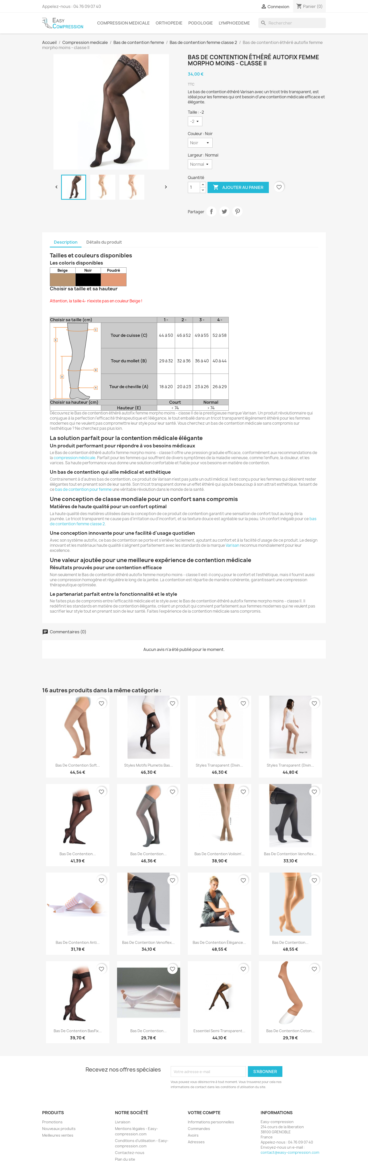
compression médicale (74, 457)
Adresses (196, 1141)
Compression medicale (123, 23)
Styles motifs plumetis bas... (148, 765)
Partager (211, 211)
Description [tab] (65, 242)
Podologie (200, 23)
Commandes (199, 1128)
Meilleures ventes (57, 1135)
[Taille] (195, 121)
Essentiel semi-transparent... (219, 1030)
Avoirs (193, 1135)
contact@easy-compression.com (290, 1152)
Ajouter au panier (238, 187)
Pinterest (237, 211)
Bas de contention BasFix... (78, 1030)
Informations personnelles (211, 1122)
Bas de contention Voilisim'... (219, 853)
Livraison (122, 1122)
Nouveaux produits (59, 1128)
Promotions (52, 1122)
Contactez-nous (129, 1152)
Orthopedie (169, 23)
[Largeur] (200, 164)
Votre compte (204, 1112)
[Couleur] (200, 143)
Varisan (232, 545)
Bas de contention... (78, 853)
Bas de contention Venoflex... (290, 853)
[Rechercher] (292, 23)
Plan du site (125, 1159)
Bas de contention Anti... (78, 942)
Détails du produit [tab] (104, 242)
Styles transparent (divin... (219, 765)
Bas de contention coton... (290, 1030)
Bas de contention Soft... (77, 765)
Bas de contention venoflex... (148, 942)
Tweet (224, 211)
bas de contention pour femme (83, 489)
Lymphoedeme (234, 23)
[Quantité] (194, 187)
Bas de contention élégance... (219, 942)
